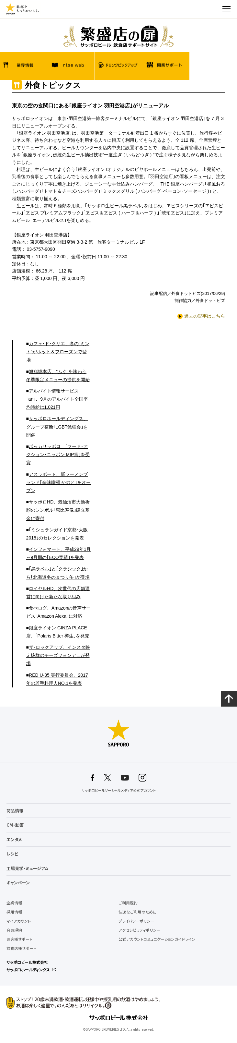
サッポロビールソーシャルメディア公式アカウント (119, 790)
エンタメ (14, 839)
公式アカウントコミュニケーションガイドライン (157, 939)
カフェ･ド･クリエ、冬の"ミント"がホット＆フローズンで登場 (57, 351)
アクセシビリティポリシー (139, 930)
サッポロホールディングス (28, 970)
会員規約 (14, 930)
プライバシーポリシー (136, 921)
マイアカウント (18, 921)
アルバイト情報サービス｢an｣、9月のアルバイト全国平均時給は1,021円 (57, 399)
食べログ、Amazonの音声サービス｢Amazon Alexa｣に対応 (58, 612)
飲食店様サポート (21, 948)
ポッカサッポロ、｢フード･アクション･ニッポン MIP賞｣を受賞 (58, 454)
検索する (215, 9)
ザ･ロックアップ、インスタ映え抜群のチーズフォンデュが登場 (58, 655)
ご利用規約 (128, 903)
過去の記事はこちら (204, 316)
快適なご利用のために (138, 912)
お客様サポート (19, 939)
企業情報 (14, 903)
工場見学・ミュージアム (27, 868)
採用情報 (14, 912)
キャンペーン (18, 882)
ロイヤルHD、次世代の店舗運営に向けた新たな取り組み (58, 592)
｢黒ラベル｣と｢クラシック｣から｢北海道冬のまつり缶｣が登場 (58, 572)
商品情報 (14, 810)
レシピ (12, 854)
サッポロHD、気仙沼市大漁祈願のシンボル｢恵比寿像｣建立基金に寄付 (58, 510)
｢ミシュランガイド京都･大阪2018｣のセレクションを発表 (57, 533)
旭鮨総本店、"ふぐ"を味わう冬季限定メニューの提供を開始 (58, 375)
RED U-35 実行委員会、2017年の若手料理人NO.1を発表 (57, 679)
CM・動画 (15, 825)
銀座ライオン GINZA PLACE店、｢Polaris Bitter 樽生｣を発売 (57, 631)
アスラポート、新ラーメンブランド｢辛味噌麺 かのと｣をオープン (58, 482)
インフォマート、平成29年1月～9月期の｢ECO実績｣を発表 (58, 553)
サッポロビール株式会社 (27, 962)
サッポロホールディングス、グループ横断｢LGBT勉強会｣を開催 (57, 426)
